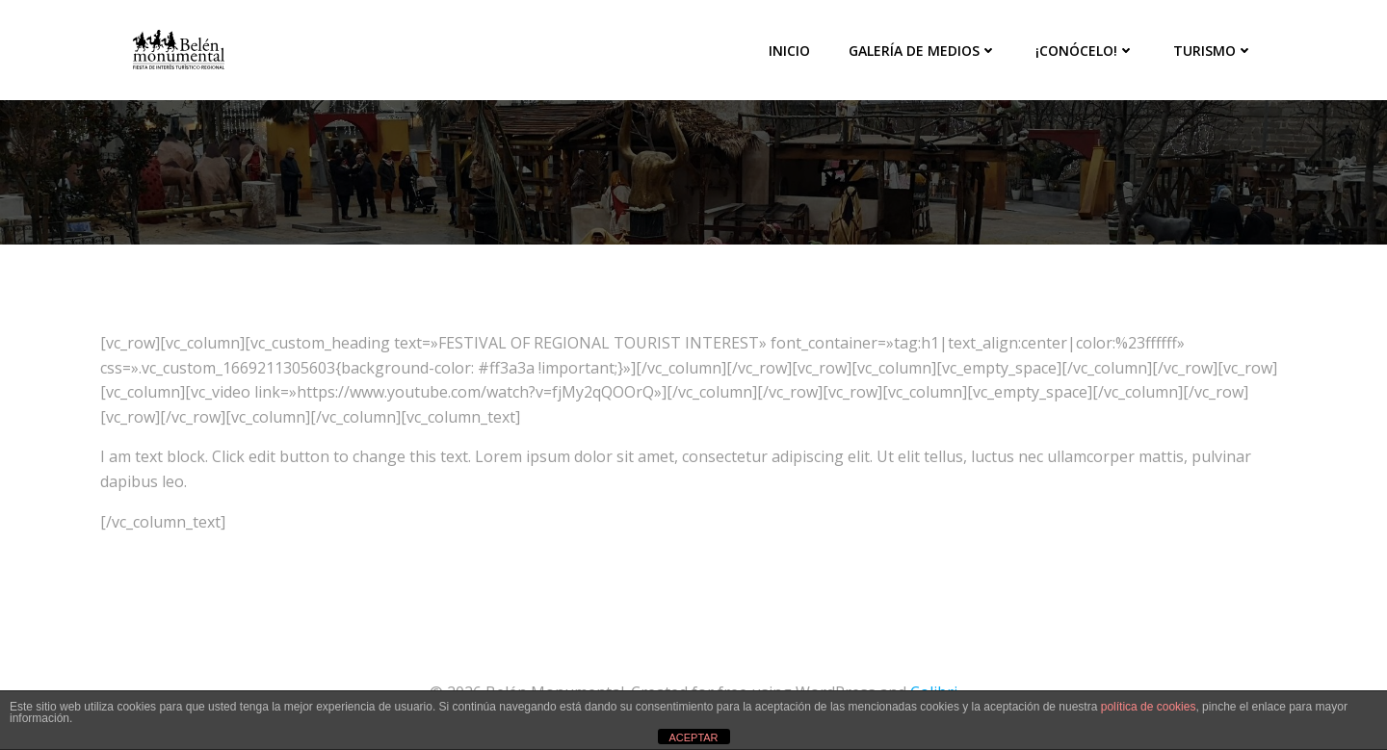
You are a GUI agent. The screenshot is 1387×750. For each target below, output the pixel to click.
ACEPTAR (693, 737)
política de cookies (1148, 706)
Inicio (789, 50)
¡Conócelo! (1085, 50)
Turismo (1213, 50)
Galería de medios (923, 50)
